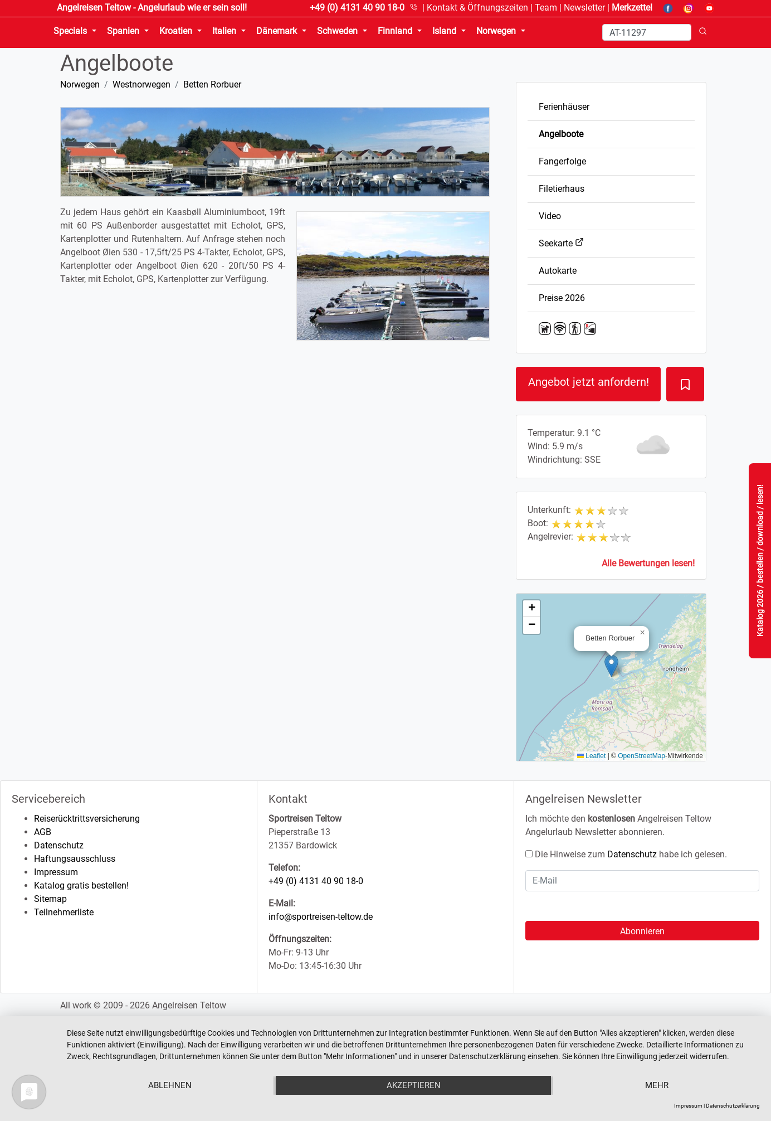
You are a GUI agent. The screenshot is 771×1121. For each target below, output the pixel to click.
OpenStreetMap (641, 756)
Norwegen (80, 84)
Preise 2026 (562, 298)
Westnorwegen (141, 84)
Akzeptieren (414, 1085)
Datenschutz (59, 845)
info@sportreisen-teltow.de (321, 916)
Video (550, 216)
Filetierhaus (561, 188)
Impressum (56, 872)
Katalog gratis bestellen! (81, 885)
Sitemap (50, 899)
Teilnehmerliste (64, 912)
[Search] (646, 32)
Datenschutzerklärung (733, 1106)
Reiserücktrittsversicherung (87, 818)
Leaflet (591, 756)
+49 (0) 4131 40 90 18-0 (316, 881)
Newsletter (584, 7)
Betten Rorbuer (212, 84)
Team (546, 7)
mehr (656, 1085)
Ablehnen (170, 1085)
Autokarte (558, 270)
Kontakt (477, 7)
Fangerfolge (562, 161)
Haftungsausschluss (74, 858)
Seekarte (561, 243)
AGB (42, 832)
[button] (611, 665)
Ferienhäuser (564, 106)
